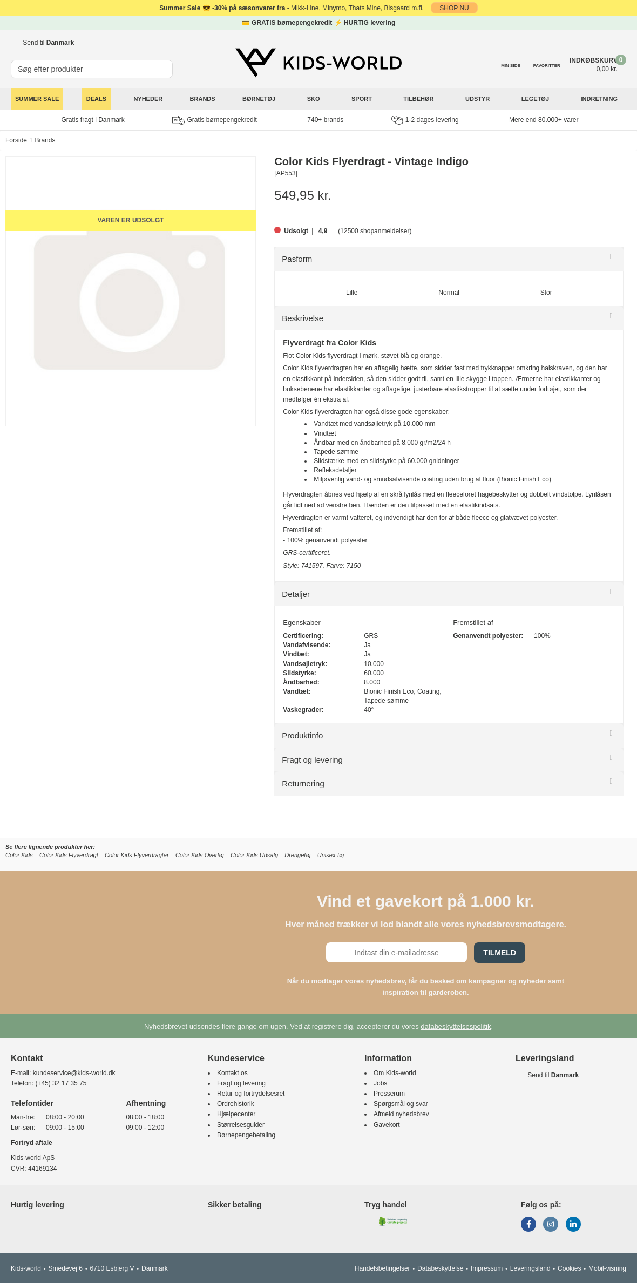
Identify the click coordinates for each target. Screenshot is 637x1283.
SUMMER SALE (37, 99)
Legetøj (536, 99)
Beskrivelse (302, 318)
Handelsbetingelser (382, 1268)
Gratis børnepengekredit (214, 120)
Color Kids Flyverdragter (137, 855)
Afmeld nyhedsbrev (401, 1114)
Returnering (303, 783)
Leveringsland (530, 1268)
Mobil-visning (607, 1268)
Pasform (297, 258)
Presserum (389, 1093)
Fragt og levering (312, 759)
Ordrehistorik (235, 1104)
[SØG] (165, 64)
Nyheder (147, 99)
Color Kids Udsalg (254, 855)
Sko (314, 99)
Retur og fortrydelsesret (250, 1093)
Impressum (487, 1268)
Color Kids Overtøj (199, 855)
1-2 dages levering (425, 120)
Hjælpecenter (236, 1114)
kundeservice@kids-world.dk (74, 1073)
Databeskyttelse (440, 1268)
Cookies (569, 1268)
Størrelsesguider (241, 1125)
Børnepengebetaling (246, 1135)
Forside (16, 140)
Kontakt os (232, 1073)
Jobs (380, 1083)
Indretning (600, 99)
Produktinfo (302, 735)
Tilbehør (419, 99)
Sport (362, 99)
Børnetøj (259, 99)
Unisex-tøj (330, 855)
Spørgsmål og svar (401, 1104)
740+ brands (325, 120)
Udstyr (478, 99)
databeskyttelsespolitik (456, 1026)
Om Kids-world (395, 1073)
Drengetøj (297, 855)
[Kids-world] (318, 63)
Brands (202, 99)
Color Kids (19, 855)
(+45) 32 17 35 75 (60, 1083)
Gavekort (387, 1125)
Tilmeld (499, 952)
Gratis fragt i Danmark (93, 120)
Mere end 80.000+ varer (543, 120)
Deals (96, 99)
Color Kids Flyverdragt (68, 855)
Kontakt (27, 1058)
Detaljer (296, 594)
